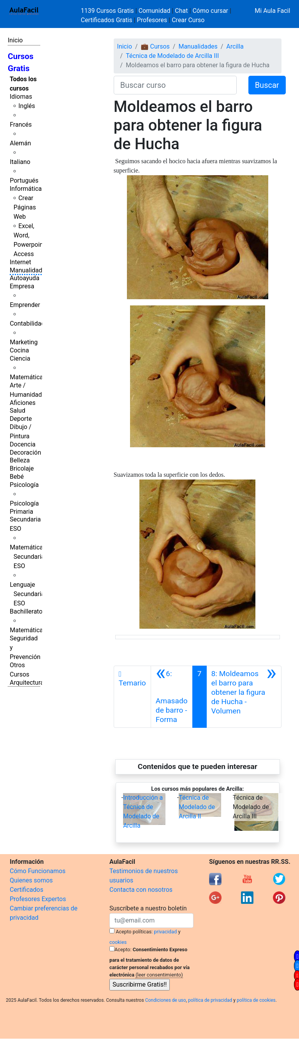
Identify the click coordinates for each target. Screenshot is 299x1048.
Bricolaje (22, 468)
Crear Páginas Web (25, 207)
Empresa (22, 286)
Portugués (24, 180)
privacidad (165, 932)
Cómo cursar (210, 10)
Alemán (20, 143)
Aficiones (22, 402)
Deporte (21, 418)
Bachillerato (26, 611)
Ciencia (20, 358)
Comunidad (155, 10)
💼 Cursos (155, 46)
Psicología (24, 484)
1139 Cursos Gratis (108, 10)
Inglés (26, 106)
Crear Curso (188, 20)
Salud (17, 410)
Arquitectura (27, 682)
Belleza (20, 460)
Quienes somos (31, 880)
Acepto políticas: (134, 932)
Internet (20, 262)
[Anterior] (172, 697)
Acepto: (122, 949)
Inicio (15, 40)
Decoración (25, 452)
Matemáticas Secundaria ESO (28, 557)
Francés (21, 124)
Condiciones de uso (165, 1000)
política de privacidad (210, 1000)
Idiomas (21, 96)
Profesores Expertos (38, 899)
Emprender (25, 305)
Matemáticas (28, 377)
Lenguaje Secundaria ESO (27, 594)
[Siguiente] (243, 697)
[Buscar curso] (175, 85)
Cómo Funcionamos (37, 871)
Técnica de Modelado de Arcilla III (172, 55)
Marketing (23, 342)
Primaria (21, 511)
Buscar (267, 85)
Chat (181, 10)
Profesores (152, 20)
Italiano (20, 162)
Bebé (17, 476)
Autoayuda (24, 278)
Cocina (19, 350)
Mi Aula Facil (272, 10)
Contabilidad (27, 323)
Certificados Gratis (106, 20)
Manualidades (29, 270)
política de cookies (256, 1000)
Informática (26, 188)
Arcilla (234, 46)
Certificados (26, 889)
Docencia (22, 444)
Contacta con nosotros (140, 889)
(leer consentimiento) (159, 975)
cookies (118, 942)
